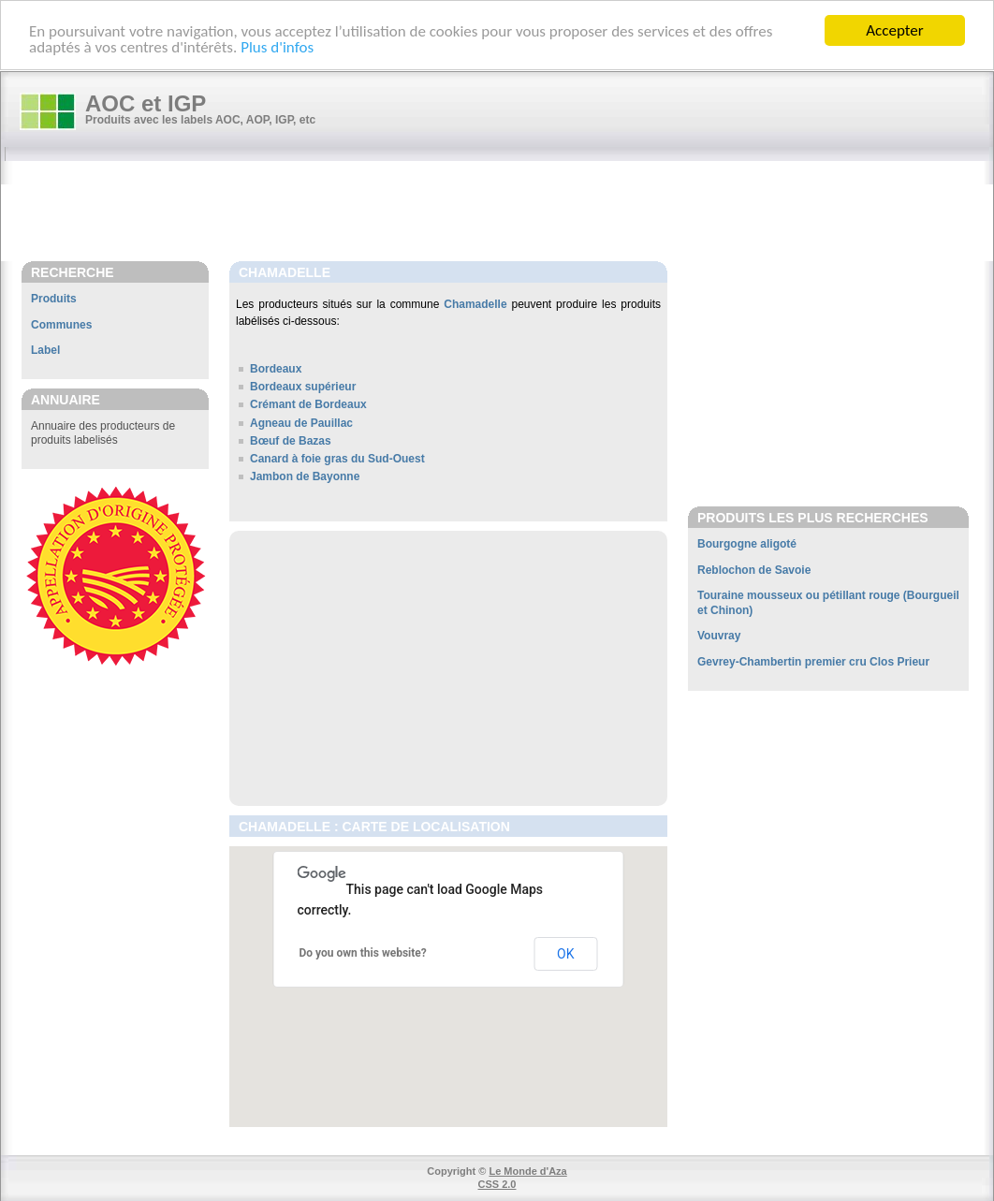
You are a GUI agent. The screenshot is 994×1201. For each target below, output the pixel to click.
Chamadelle (475, 304)
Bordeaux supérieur (303, 386)
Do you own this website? (363, 952)
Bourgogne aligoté (747, 543)
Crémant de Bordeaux (308, 404)
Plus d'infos (277, 46)
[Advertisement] (506, 212)
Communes (61, 324)
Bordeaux (275, 368)
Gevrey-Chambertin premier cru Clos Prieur (813, 661)
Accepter (894, 30)
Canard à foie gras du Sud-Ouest (337, 458)
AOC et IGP (145, 103)
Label (45, 350)
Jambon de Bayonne (304, 476)
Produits (54, 298)
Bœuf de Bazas (290, 440)
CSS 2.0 (497, 1184)
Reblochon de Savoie (754, 570)
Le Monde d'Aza (527, 1171)
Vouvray (718, 635)
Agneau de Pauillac (301, 423)
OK (565, 953)
